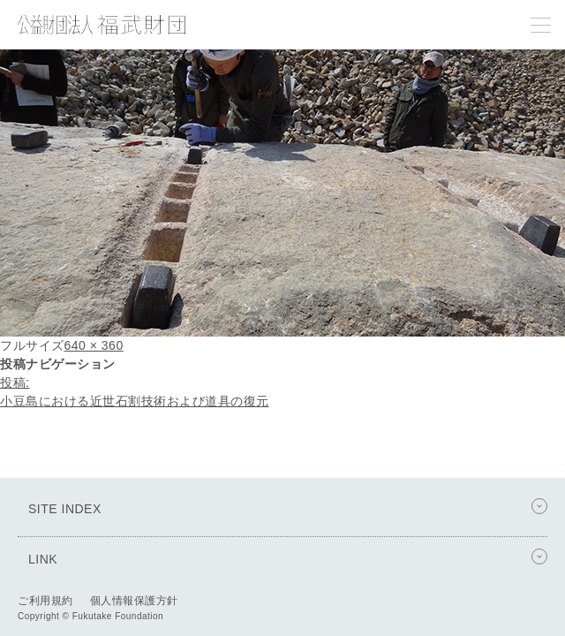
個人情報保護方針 (134, 600)
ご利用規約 (45, 600)
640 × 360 (94, 345)
